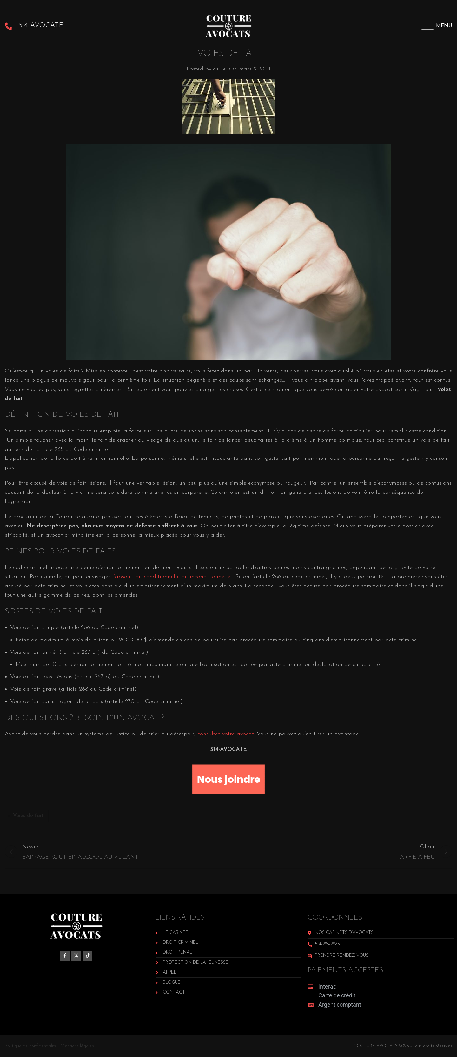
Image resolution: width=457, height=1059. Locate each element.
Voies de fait (28, 815)
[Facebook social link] (65, 958)
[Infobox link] (34, 25)
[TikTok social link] (87, 958)
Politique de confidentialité (31, 1048)
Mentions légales (77, 1048)
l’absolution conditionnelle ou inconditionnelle (171, 577)
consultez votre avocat (225, 734)
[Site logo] (229, 25)
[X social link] (76, 958)
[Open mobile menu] (436, 25)
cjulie (219, 69)
